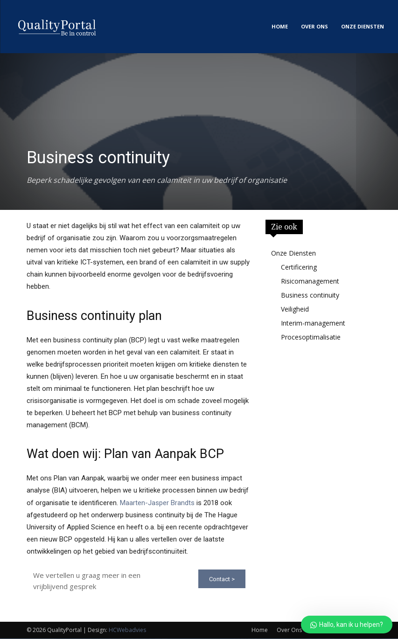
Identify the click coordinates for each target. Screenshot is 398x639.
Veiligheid (295, 309)
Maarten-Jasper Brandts (157, 503)
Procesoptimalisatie (311, 337)
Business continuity (310, 295)
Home (259, 630)
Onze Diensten (293, 253)
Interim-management (313, 323)
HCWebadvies (127, 630)
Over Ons (289, 630)
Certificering (299, 267)
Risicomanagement (310, 281)
